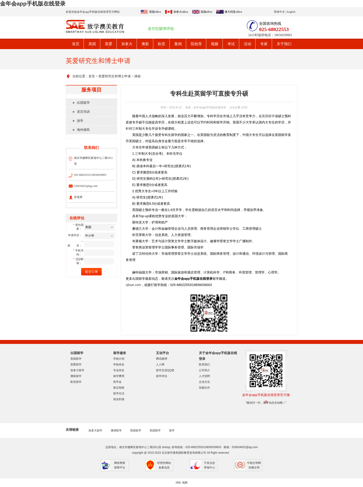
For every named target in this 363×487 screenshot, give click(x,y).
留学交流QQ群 (165, 370)
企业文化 (204, 381)
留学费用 (118, 376)
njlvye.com (133, 285)
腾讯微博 (161, 358)
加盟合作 (204, 387)
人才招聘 (204, 376)
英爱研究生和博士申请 (114, 76)
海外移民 (83, 130)
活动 (247, 44)
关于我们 (284, 44)
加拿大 (126, 44)
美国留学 (75, 358)
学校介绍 (118, 358)
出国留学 (83, 102)
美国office (155, 11)
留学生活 (118, 393)
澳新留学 (75, 376)
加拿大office (180, 11)
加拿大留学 (77, 370)
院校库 (196, 44)
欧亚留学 (75, 381)
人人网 (160, 364)
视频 (214, 44)
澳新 (145, 44)
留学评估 (161, 376)
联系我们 (204, 364)
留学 (172, 430)
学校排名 (118, 364)
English (291, 11)
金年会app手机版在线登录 (33, 3)
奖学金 (117, 381)
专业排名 (118, 370)
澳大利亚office (233, 11)
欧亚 (161, 44)
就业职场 (118, 399)
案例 (178, 44)
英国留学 (268, 116)
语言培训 (83, 111)
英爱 (108, 44)
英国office (206, 11)
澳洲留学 (116, 430)
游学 (80, 121)
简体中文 (279, 11)
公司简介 (204, 370)
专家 (264, 44)
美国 (92, 44)
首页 (75, 44)
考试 (231, 44)
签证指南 (118, 387)
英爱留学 (75, 364)
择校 (137, 76)
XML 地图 (181, 482)
